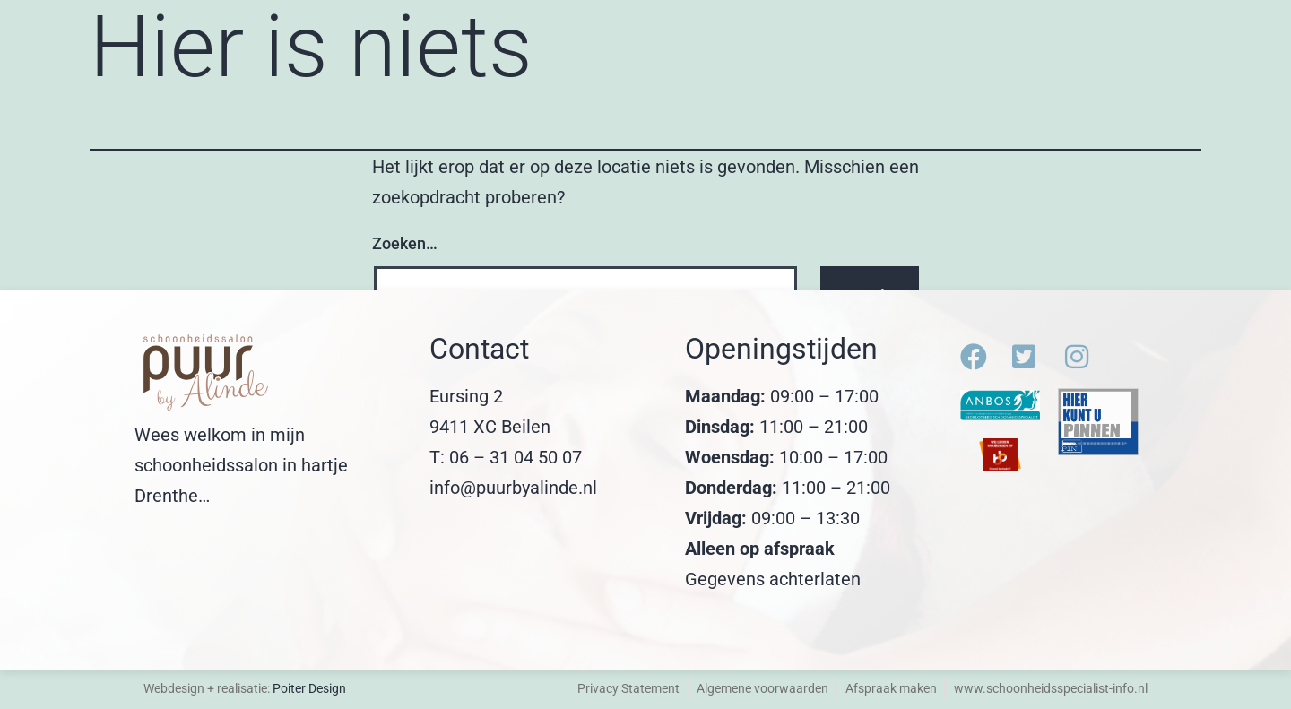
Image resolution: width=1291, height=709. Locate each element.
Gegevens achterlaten (773, 579)
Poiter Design (309, 688)
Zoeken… (405, 243)
